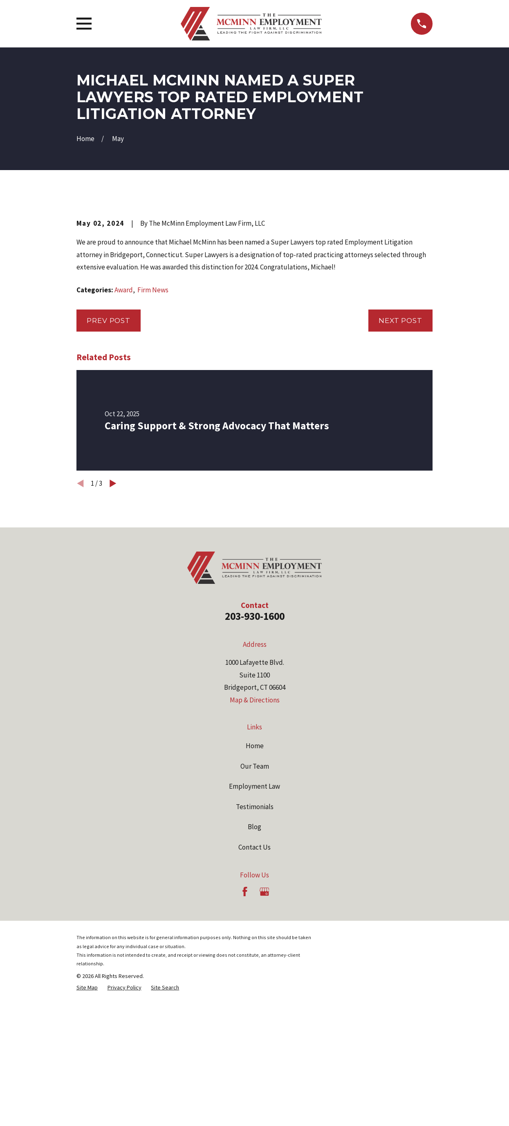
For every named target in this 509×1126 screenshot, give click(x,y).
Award (123, 428)
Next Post (400, 459)
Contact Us (254, 986)
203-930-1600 (255, 755)
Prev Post (108, 459)
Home (255, 885)
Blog (254, 966)
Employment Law (254, 925)
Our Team (254, 905)
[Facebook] (245, 1031)
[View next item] (113, 622)
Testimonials (255, 945)
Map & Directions (255, 838)
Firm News (152, 428)
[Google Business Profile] (264, 1031)
